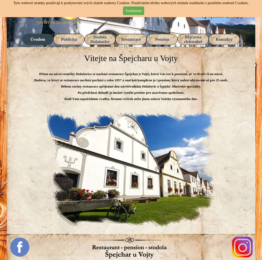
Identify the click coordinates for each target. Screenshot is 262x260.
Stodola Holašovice (100, 39)
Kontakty (224, 39)
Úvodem (38, 39)
